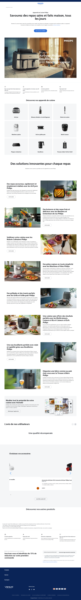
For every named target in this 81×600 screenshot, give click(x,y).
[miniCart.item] (78, 3)
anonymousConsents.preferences (63, 595)
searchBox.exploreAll (40, 499)
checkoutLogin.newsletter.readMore (50, 562)
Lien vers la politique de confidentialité (39, 595)
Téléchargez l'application (13, 411)
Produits (40, 570)
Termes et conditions (15, 595)
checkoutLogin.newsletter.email (50, 552)
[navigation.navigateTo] (4, 7)
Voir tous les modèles (40, 31)
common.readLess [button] (56, 25)
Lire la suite (11, 197)
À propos (40, 580)
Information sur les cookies (25, 595)
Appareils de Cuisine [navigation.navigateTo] (9, 7)
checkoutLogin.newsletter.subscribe (67, 552)
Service (40, 575)
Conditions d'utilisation (51, 595)
